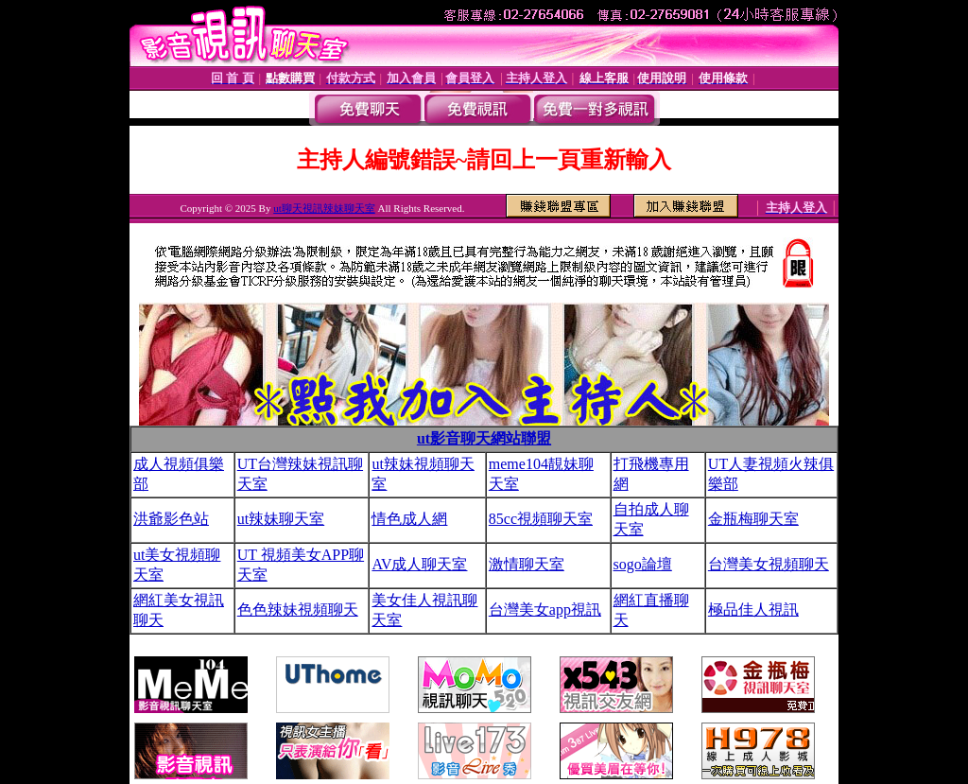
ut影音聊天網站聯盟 (484, 438)
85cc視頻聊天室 (541, 519)
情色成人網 (409, 519)
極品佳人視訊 (753, 609)
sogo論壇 (643, 564)
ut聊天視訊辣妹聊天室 (324, 208)
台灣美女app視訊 (545, 609)
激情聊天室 (526, 564)
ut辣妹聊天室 (280, 519)
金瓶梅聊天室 (753, 519)
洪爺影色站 (171, 519)
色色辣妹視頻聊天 (297, 609)
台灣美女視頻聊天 (768, 564)
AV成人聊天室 (419, 564)
